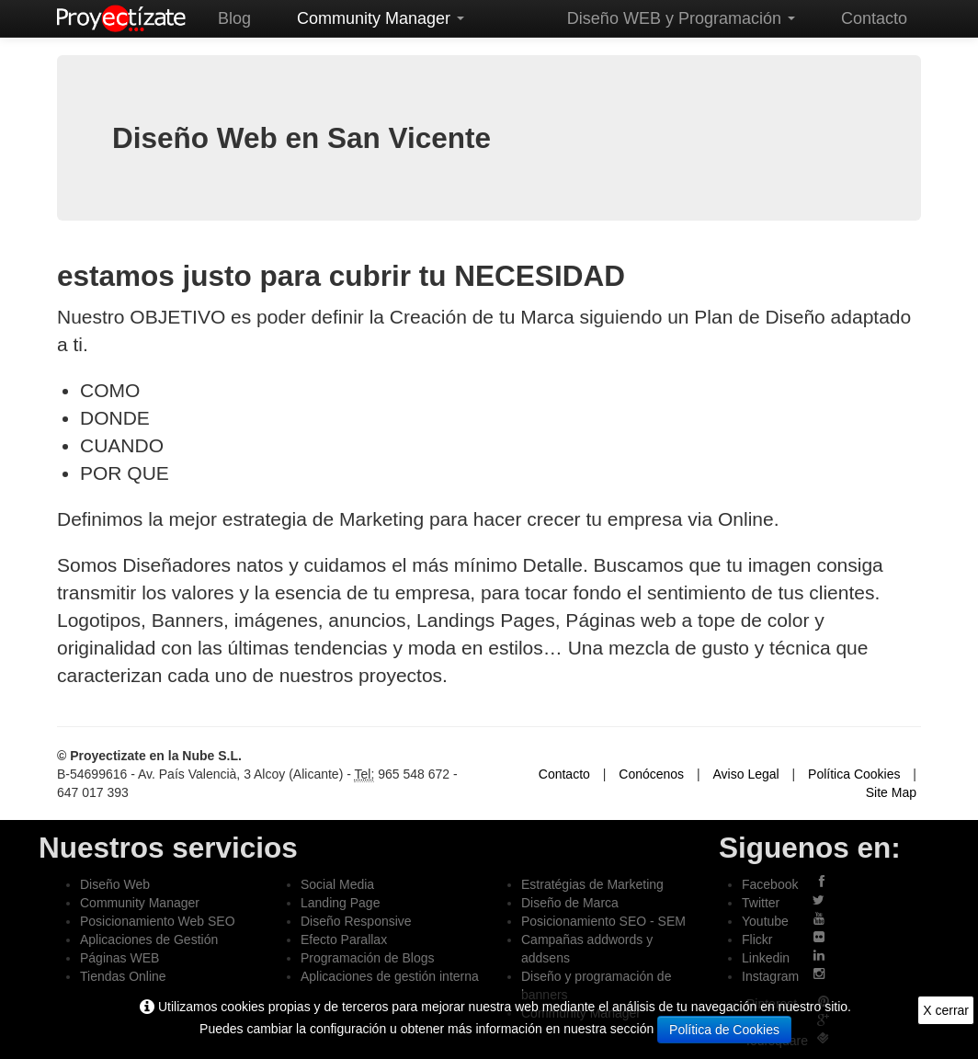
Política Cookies (854, 774)
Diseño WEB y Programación (681, 18)
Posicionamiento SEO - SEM (603, 921)
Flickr (757, 939)
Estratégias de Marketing (592, 884)
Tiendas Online (123, 976)
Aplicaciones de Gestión (149, 939)
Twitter (760, 902)
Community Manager (380, 18)
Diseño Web (115, 884)
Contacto (874, 18)
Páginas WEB (119, 958)
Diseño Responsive (356, 921)
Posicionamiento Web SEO (157, 921)
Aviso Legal (746, 774)
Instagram (770, 976)
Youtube (765, 921)
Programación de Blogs (368, 958)
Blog (234, 18)
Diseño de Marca (570, 902)
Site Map (891, 792)
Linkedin (766, 958)
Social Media (337, 884)
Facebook (770, 884)
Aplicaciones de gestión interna (390, 976)
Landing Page (340, 902)
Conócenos (651, 774)
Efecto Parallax (344, 939)
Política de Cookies (724, 1029)
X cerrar (946, 1010)
